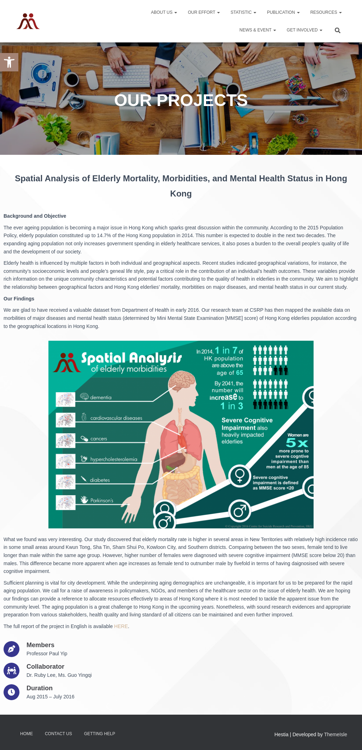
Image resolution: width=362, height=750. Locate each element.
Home (26, 733)
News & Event (257, 30)
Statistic (243, 12)
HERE (121, 626)
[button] (9, 62)
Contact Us (58, 733)
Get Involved (304, 30)
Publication (283, 12)
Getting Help (99, 733)
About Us (164, 12)
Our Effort (204, 12)
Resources (326, 12)
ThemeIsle (335, 734)
